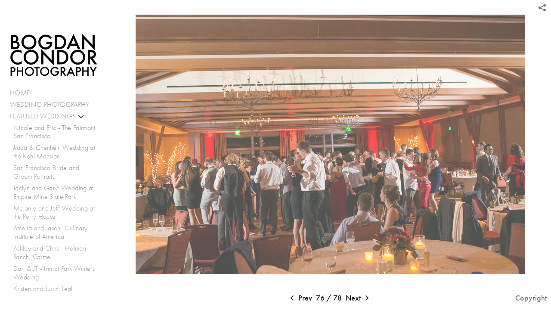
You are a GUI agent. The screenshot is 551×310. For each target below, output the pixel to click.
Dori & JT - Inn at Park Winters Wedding (54, 272)
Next (358, 298)
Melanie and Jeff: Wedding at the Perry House (54, 212)
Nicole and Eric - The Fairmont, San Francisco (55, 132)
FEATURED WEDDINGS (47, 116)
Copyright (531, 298)
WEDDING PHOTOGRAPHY (50, 104)
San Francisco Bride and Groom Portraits (46, 172)
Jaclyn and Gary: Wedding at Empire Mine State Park (53, 192)
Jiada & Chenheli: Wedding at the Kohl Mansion (54, 151)
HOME (20, 93)
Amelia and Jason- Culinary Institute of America (50, 232)
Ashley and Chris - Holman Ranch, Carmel (49, 252)
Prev (300, 298)
